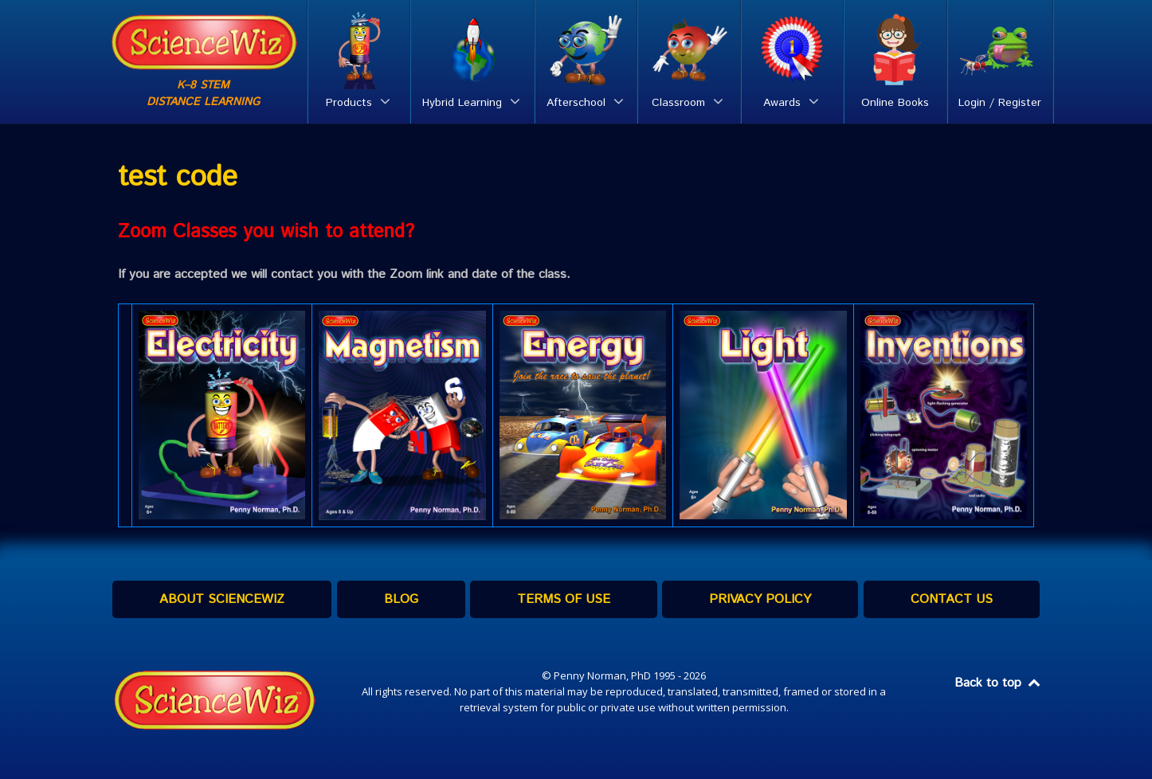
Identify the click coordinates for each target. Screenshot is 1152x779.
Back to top (998, 683)
